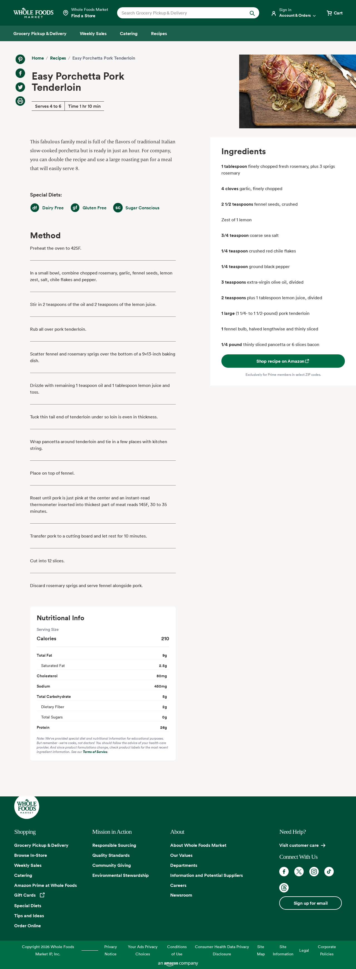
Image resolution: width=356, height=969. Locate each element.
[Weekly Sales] (93, 33)
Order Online (27, 926)
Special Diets (27, 905)
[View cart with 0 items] (334, 12)
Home (38, 58)
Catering (23, 875)
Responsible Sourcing (114, 845)
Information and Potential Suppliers (206, 875)
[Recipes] (159, 33)
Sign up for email (311, 903)
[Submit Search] (252, 12)
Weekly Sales (27, 865)
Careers (178, 885)
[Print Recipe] (20, 101)
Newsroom (181, 895)
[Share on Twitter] (20, 87)
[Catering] (129, 33)
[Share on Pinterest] (20, 59)
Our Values (181, 855)
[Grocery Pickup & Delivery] (39, 33)
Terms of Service (95, 751)
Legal (304, 950)
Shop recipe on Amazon (283, 361)
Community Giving (111, 865)
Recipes (58, 58)
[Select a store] (85, 13)
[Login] (293, 13)
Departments (183, 865)
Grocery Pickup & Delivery (41, 845)
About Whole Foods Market (198, 845)
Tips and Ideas (29, 915)
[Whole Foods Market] (33, 13)
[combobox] (181, 12)
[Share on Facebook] (20, 73)
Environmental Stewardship (120, 875)
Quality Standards (111, 855)
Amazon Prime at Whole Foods (45, 885)
